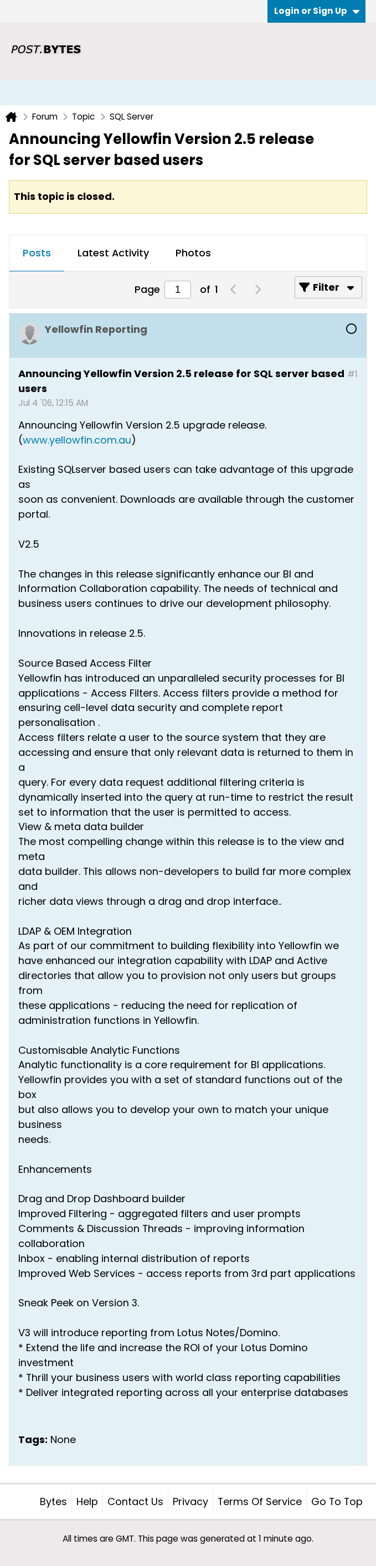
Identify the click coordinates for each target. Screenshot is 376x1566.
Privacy (190, 1501)
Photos (193, 253)
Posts (37, 253)
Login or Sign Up (316, 11)
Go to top (337, 1501)
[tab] (36, 253)
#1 (352, 374)
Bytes (53, 1501)
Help (87, 1501)
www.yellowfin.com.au (77, 440)
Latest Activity (113, 253)
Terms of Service (260, 1501)
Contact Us (135, 1501)
